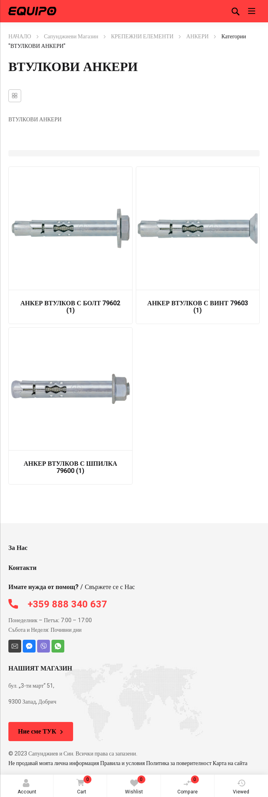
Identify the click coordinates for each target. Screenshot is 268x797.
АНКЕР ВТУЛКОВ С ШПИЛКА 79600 (70, 467)
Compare (188, 785)
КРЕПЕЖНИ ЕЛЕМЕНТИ (142, 36)
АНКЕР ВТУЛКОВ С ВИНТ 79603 (197, 307)
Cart (82, 785)
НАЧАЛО (19, 36)
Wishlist (135, 785)
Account (27, 787)
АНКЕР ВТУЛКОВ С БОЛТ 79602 (70, 307)
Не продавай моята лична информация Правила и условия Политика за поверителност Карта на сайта (128, 763)
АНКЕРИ (197, 36)
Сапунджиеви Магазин (71, 36)
